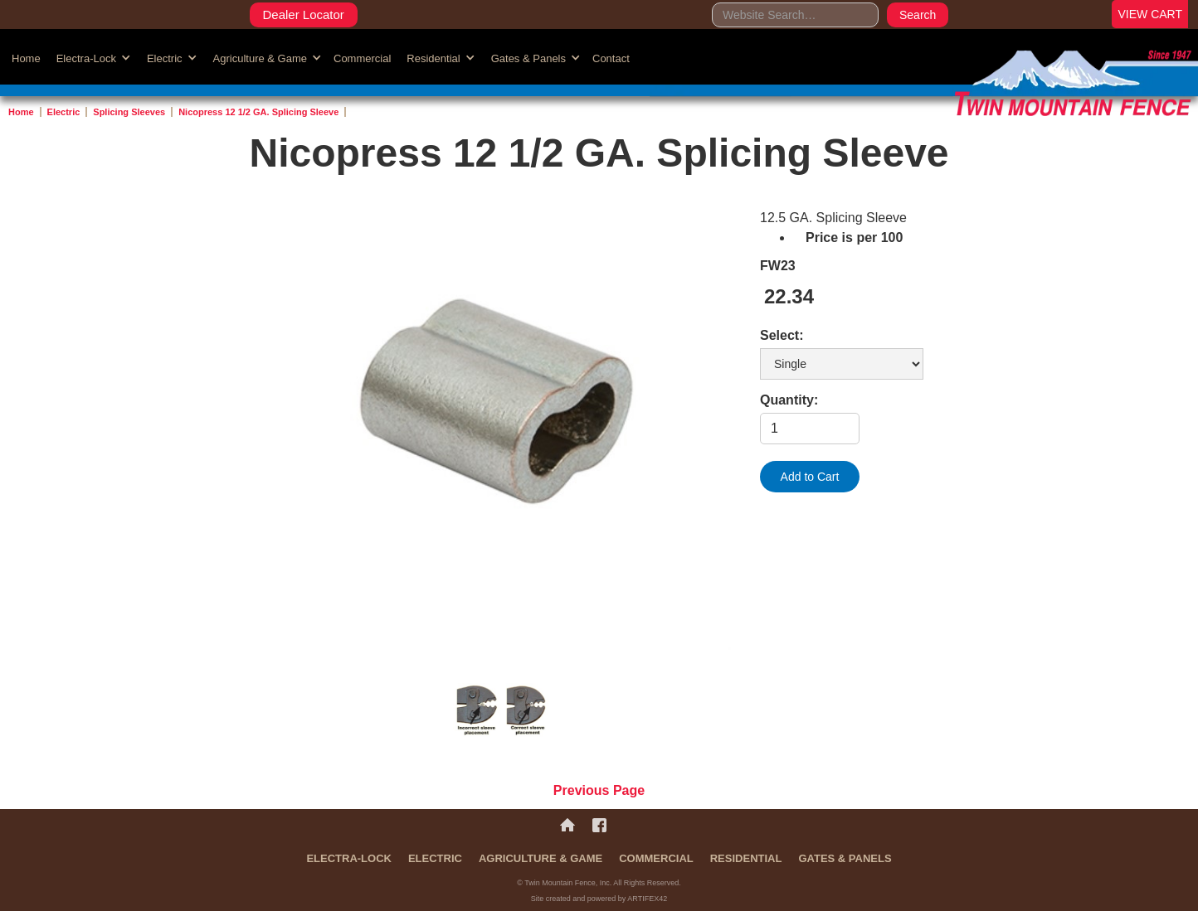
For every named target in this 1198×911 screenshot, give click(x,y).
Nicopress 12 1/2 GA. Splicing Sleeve (258, 112)
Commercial (362, 58)
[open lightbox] (503, 422)
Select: (781, 335)
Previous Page (599, 790)
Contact (611, 58)
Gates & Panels (844, 858)
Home (26, 58)
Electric (63, 112)
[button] (91, 57)
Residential (746, 858)
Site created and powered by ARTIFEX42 (599, 898)
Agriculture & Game (540, 858)
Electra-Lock (349, 858)
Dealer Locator (302, 14)
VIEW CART (1150, 14)
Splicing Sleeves (129, 112)
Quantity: (789, 400)
